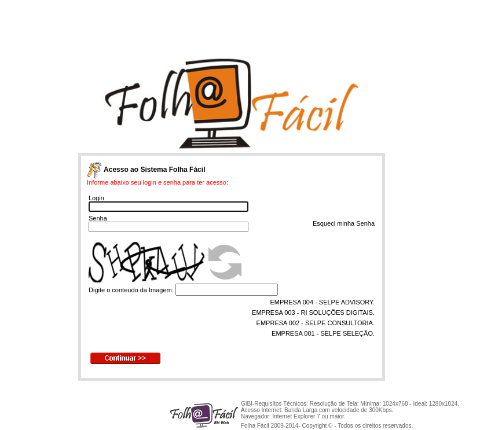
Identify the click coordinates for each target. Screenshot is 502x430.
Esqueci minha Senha (344, 223)
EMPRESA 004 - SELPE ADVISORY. (322, 302)
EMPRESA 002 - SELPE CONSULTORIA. (316, 322)
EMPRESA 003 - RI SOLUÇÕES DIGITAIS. (313, 312)
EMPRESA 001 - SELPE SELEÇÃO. (323, 333)
